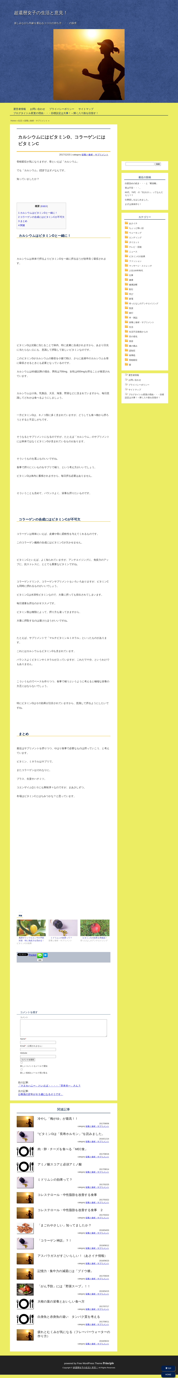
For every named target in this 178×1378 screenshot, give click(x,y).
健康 (131, 280)
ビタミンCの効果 (137, 256)
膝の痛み (133, 346)
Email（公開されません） (31, 1049)
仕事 (131, 275)
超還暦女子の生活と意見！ (41, 12)
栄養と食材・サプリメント (95, 154)
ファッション (135, 261)
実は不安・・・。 (133, 188)
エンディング (135, 237)
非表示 (44, 206)
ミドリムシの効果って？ (61, 938)
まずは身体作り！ (133, 204)
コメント (24, 1017)
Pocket (32, 955)
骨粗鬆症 (133, 360)
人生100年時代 (136, 270)
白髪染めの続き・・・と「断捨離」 (141, 183)
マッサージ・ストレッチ (140, 266)
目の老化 (133, 336)
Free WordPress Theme (95, 1366)
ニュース (133, 251)
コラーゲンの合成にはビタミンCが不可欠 (41, 217)
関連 (21, 225)
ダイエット (134, 242)
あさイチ (133, 223)
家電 (131, 299)
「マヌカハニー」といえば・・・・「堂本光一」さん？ (49, 1089)
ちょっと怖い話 (136, 228)
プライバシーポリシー (61, 109)
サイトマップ (85, 109)
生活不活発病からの (138, 332)
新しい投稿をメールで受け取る (33, 1076)
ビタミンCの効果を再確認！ (94, 938)
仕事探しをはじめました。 (137, 200)
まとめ (22, 221)
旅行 (131, 313)
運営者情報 (19, 109)
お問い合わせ (37, 109)
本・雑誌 (133, 317)
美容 (131, 341)
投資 (131, 308)
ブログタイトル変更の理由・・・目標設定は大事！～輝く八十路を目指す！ (55, 113)
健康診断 (133, 284)
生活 (131, 327)
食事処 (132, 355)
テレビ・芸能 (135, 247)
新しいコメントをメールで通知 (33, 1069)
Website (23, 1056)
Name (23, 1042)
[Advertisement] (63, 291)
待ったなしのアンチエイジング (143, 303)
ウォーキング (135, 233)
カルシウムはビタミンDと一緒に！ (37, 213)
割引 (131, 289)
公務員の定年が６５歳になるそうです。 (40, 1097)
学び (131, 294)
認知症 (132, 350)
